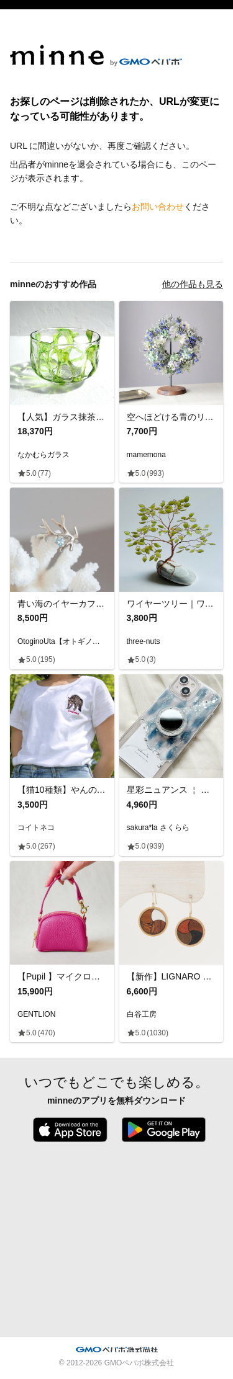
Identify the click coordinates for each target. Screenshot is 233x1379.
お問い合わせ (158, 207)
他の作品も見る (192, 284)
